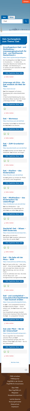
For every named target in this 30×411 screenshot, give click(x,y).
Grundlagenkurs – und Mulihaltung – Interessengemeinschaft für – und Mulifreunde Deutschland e (14, 51)
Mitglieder (15, 393)
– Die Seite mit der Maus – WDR (13, 258)
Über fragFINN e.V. (15, 390)
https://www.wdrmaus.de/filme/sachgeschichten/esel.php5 (15, 262)
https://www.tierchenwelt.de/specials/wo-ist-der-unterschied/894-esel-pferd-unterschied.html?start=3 (15, 333)
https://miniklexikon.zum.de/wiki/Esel (14, 204)
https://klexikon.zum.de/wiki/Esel (13, 175)
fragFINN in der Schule (15, 381)
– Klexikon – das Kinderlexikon (12, 171)
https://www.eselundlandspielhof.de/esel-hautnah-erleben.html (15, 302)
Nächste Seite (15, 362)
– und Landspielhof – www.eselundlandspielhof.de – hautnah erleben (15, 297)
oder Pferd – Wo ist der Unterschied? (13, 330)
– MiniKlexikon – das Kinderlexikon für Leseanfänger (14, 199)
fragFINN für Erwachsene (15, 384)
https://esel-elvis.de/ (9, 89)
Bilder (12, 17)
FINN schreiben (15, 376)
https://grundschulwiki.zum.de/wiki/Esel (15, 148)
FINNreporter (15, 379)
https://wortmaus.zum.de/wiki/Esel (13, 121)
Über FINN (15, 388)
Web (4, 17)
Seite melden (9, 77)
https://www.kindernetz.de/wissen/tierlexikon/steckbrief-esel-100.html (15, 233)
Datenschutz (15, 404)
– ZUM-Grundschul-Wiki (13, 144)
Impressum (15, 407)
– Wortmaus (10, 118)
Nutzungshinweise (15, 402)
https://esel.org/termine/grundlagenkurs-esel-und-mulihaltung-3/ (15, 58)
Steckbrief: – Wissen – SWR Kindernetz (14, 229)
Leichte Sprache (15, 399)
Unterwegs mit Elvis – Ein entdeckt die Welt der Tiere (14, 84)
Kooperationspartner (15, 395)
